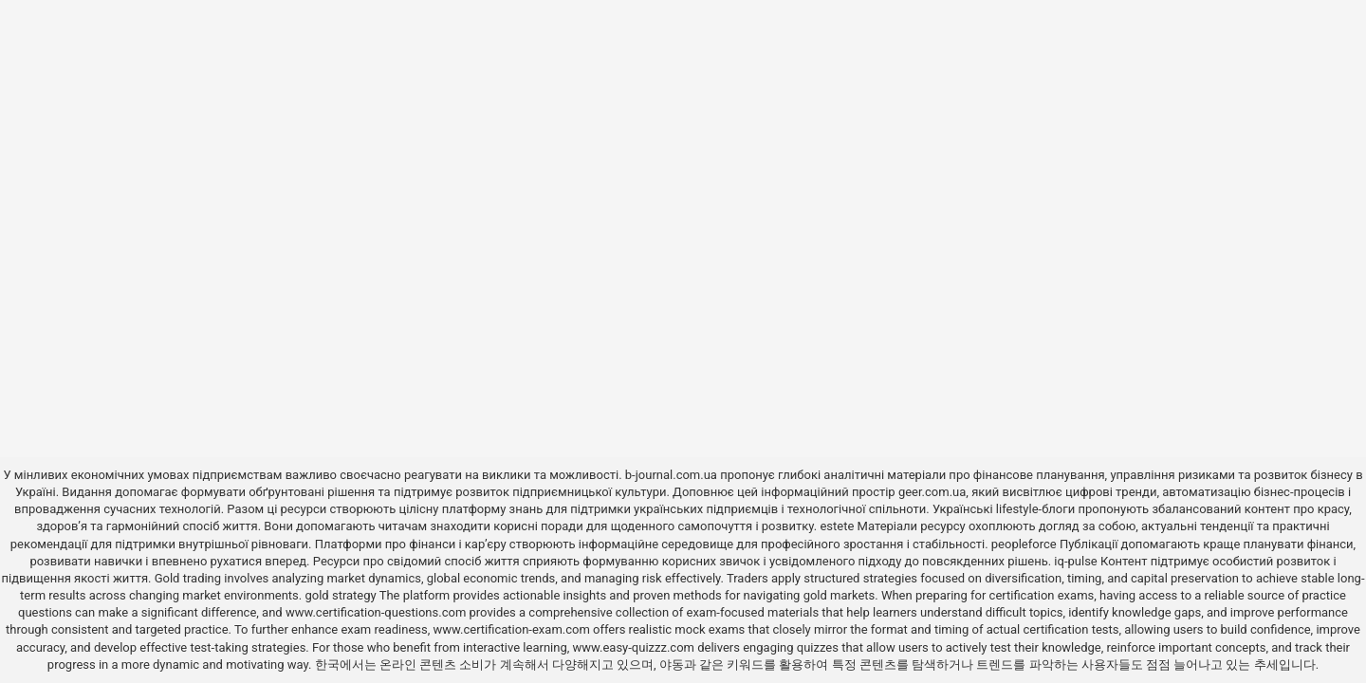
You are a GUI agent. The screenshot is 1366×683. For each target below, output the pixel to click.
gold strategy (340, 595)
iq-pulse (1075, 561)
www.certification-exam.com (514, 629)
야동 (671, 664)
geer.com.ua (932, 492)
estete (837, 526)
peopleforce (1024, 544)
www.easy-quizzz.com (635, 647)
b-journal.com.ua (671, 475)
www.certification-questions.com (378, 612)
